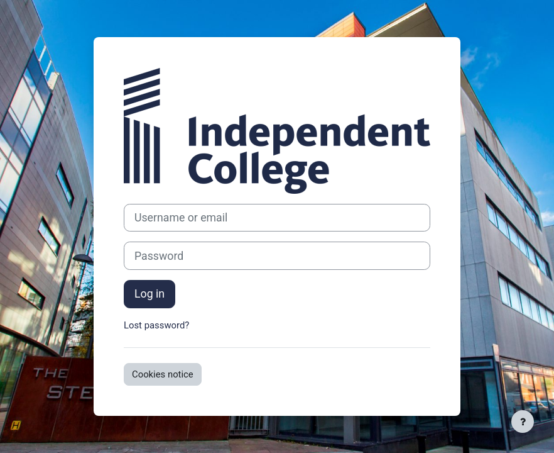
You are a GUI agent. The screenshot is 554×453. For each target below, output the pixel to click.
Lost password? (156, 325)
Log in (149, 294)
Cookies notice (162, 374)
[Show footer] (522, 421)
